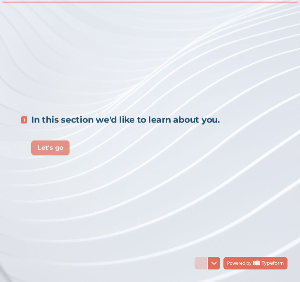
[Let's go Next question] (50, 146)
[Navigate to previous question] (201, 263)
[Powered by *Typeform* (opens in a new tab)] (255, 263)
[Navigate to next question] (214, 263)
